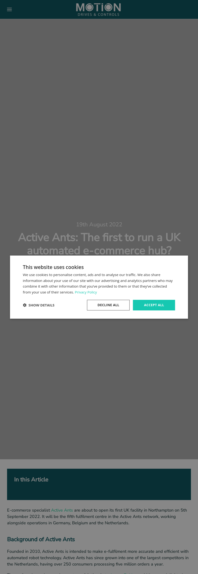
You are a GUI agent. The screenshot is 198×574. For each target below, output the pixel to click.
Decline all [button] (108, 305)
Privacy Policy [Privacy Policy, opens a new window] (86, 292)
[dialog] (99, 286)
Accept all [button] (154, 305)
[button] (38, 305)
